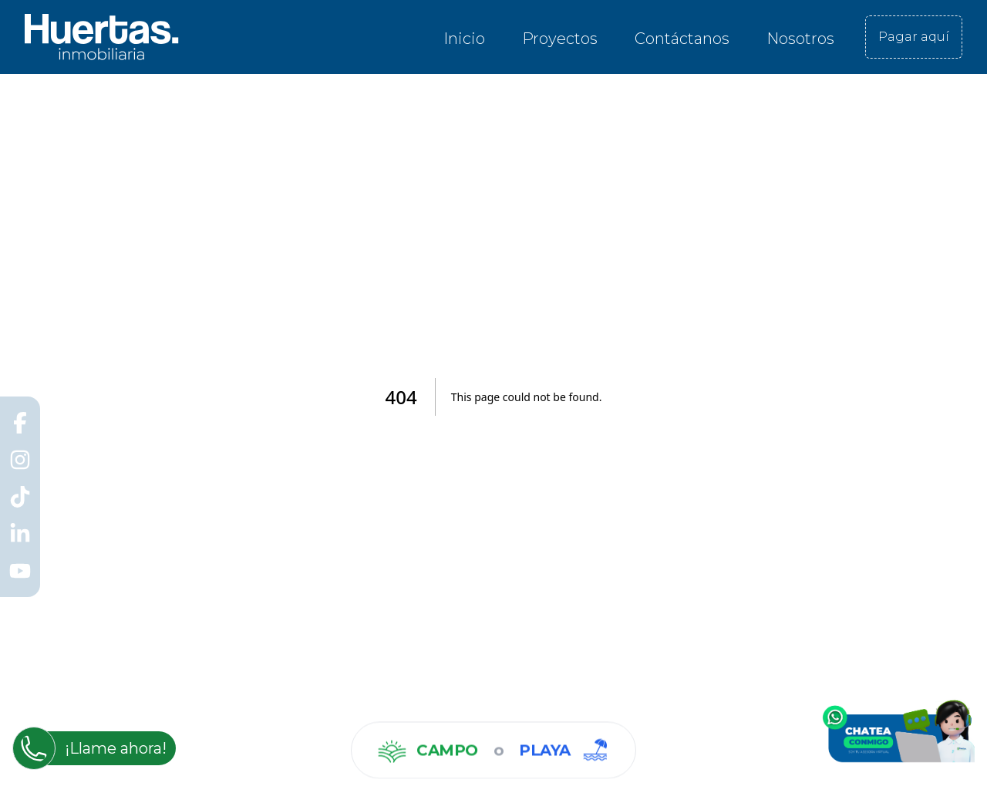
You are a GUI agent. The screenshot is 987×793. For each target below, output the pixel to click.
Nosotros (800, 38)
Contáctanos (682, 38)
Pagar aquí (913, 36)
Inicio (464, 38)
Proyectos (560, 38)
